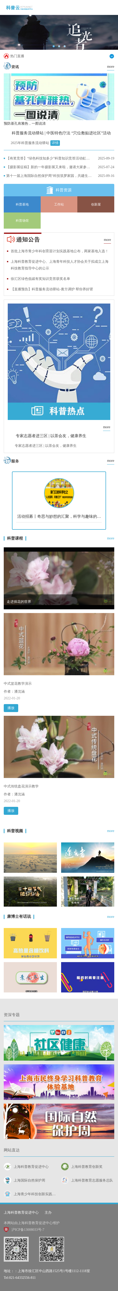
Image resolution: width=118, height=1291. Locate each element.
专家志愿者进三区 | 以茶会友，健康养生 (51, 436)
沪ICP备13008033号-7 (24, 1230)
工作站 (59, 204)
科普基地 (22, 204)
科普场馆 (22, 220)
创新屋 (96, 204)
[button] (54, 46)
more (110, 66)
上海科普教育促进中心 (21, 1212)
